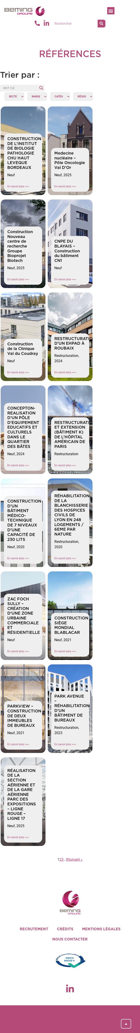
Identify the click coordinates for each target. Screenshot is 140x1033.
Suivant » (75, 859)
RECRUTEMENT (34, 929)
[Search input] (20, 88)
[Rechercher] (101, 23)
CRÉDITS (65, 929)
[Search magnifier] (41, 88)
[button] (110, 10)
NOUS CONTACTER (70, 939)
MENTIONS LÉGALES (101, 929)
